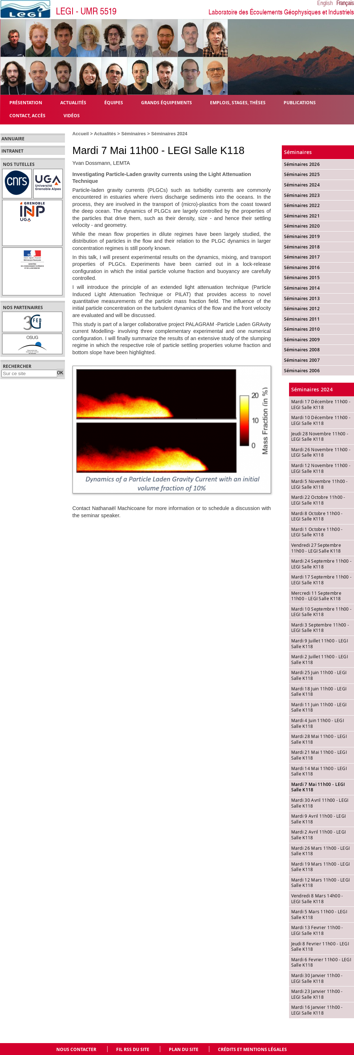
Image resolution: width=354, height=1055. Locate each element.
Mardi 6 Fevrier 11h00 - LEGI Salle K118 (321, 962)
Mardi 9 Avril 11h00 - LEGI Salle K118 (318, 819)
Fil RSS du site (132, 1049)
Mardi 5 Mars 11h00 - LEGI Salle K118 (319, 914)
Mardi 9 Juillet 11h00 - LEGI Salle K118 (319, 643)
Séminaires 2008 (302, 350)
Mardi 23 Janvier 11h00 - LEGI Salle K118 (317, 994)
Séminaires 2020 (302, 226)
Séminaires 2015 (302, 277)
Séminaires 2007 (302, 360)
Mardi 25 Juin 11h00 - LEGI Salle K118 (319, 675)
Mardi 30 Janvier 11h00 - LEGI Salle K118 (317, 978)
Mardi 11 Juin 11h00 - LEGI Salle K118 (319, 707)
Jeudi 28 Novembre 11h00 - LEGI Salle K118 (320, 436)
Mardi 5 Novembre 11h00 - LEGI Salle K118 (319, 484)
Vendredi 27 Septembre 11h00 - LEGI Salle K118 (316, 548)
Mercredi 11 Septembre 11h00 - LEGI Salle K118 (316, 596)
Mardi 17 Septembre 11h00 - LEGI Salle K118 (321, 579)
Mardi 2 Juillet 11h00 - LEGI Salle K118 (319, 659)
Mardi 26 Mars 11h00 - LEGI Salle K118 (320, 851)
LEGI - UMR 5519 (86, 11)
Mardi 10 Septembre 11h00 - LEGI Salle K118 (321, 611)
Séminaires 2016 (302, 267)
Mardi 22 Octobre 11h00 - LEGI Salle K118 (318, 500)
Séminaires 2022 (302, 205)
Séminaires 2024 (169, 133)
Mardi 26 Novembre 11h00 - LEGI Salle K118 (321, 452)
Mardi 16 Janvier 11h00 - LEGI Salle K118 (317, 1010)
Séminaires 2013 (302, 298)
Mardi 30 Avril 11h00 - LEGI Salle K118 (320, 803)
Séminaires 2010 (302, 329)
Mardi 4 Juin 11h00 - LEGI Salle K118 (317, 723)
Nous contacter (76, 1049)
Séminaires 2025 (302, 174)
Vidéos (72, 115)
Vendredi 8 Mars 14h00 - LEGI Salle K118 (317, 898)
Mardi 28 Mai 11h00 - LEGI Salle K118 (319, 739)
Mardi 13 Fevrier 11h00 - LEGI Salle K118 (317, 930)
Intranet (12, 151)
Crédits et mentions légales (252, 1049)
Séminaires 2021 (302, 216)
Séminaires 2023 (302, 195)
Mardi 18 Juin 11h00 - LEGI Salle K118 (319, 691)
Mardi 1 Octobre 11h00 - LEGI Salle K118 (317, 532)
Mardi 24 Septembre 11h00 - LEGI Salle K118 (321, 564)
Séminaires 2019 (302, 236)
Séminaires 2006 (302, 371)
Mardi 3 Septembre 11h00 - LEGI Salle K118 (320, 627)
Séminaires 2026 (302, 164)
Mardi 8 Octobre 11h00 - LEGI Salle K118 (317, 516)
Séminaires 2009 (302, 340)
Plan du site (183, 1049)
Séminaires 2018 (302, 247)
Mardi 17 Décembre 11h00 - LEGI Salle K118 (321, 404)
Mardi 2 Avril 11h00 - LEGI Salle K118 (318, 834)
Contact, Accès (27, 115)
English (325, 3)
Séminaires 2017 (302, 257)
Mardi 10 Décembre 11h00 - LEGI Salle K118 (321, 420)
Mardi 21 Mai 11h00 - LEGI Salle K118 (319, 755)
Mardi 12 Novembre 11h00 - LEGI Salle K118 (321, 468)
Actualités (105, 133)
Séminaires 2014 (302, 288)
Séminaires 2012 (302, 308)
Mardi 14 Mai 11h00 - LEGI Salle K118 (319, 771)
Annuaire (13, 139)
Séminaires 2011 (302, 319)
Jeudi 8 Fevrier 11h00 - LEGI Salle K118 (320, 946)
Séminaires (133, 133)
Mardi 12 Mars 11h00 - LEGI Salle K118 (320, 882)
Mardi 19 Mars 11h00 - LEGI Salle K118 (320, 866)
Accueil (81, 133)
